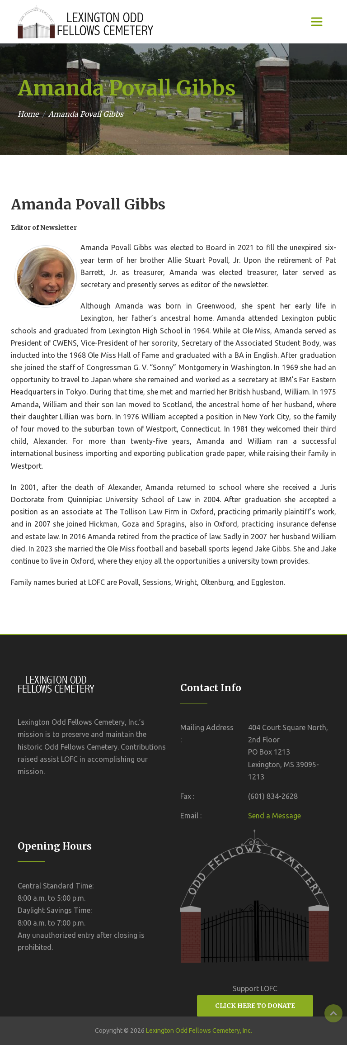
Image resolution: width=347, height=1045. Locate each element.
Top (333, 1013)
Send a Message (274, 816)
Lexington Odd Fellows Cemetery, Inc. (199, 1030)
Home (28, 114)
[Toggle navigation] (316, 22)
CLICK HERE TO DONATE (255, 1006)
